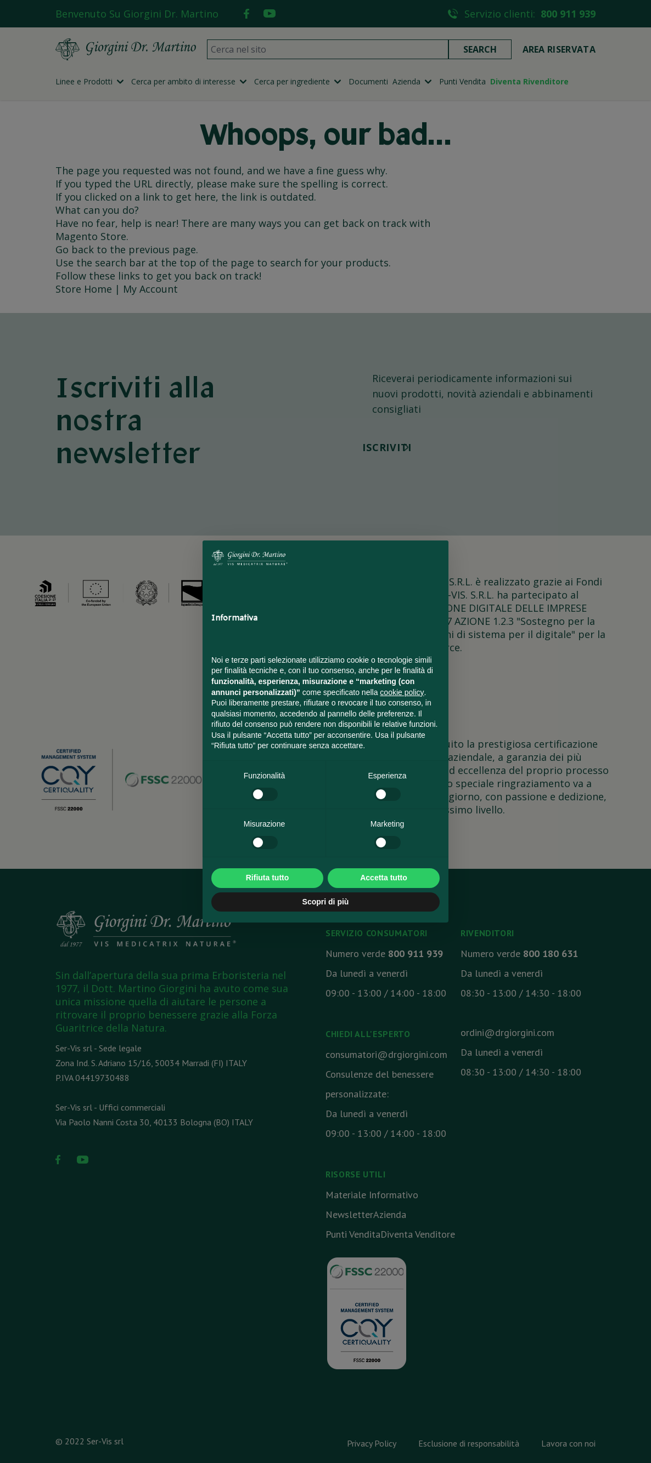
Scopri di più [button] (325, 901)
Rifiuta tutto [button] (267, 877)
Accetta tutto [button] (383, 877)
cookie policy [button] (402, 692)
